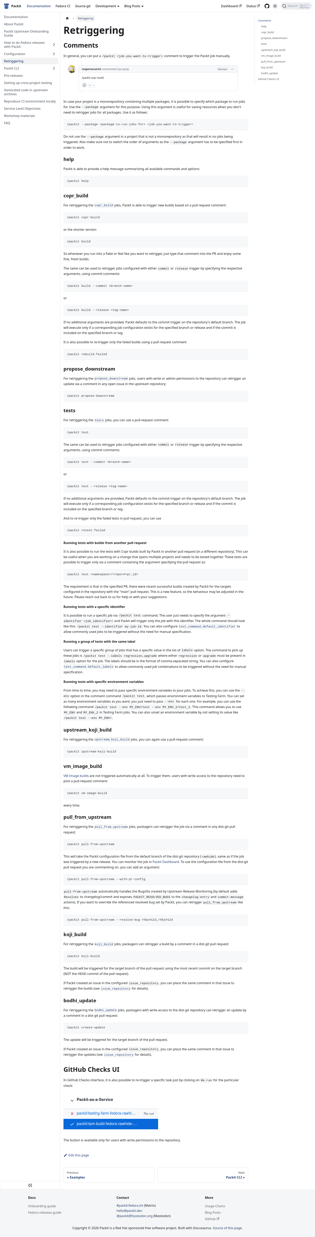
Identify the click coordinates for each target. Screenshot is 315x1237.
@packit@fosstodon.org (135, 1216)
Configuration (14, 54)
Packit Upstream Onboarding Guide (26, 33)
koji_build (267, 67)
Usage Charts (215, 1206)
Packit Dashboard (165, 862)
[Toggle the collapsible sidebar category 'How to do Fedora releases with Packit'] (53, 44)
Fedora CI (63, 6)
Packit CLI (11, 68)
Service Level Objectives (22, 108)
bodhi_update (269, 73)
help (263, 26)
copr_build (267, 32)
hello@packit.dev (129, 1210)
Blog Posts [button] (132, 6)
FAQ (7, 123)
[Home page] (67, 18)
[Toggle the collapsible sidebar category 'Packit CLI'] (53, 68)
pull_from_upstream (273, 61)
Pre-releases (13, 75)
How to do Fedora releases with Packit (24, 44)
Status (253, 6)
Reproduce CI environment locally (30, 101)
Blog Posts (213, 1212)
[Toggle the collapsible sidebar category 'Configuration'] (53, 54)
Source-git (83, 6)
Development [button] (105, 6)
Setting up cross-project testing (28, 83)
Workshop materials (19, 116)
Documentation (39, 6)
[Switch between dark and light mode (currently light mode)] (275, 6)
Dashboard (231, 6)
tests (264, 44)
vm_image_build (271, 55)
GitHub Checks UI (268, 79)
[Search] (296, 6)
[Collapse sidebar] (30, 1185)
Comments (264, 20)
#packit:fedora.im (130, 1205)
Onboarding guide (42, 1206)
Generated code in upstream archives (26, 92)
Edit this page (76, 1155)
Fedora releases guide (44, 1212)
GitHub (212, 1219)
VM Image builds (76, 776)
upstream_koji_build (273, 50)
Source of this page (227, 1228)
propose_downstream (274, 38)
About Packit (14, 24)
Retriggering (14, 61)
